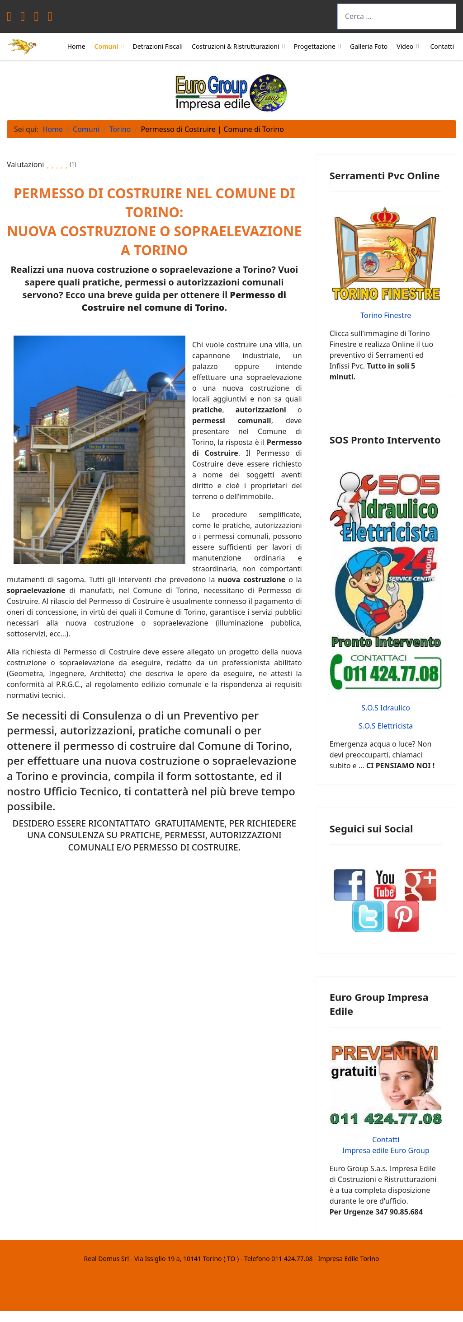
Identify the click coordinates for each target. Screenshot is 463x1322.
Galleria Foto (368, 46)
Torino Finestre (385, 315)
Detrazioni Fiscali (158, 46)
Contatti (442, 46)
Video (405, 46)
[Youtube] (36, 18)
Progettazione (314, 46)
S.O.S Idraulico (386, 708)
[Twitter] (22, 18)
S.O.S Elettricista (386, 726)
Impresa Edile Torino (348, 1258)
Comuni (106, 46)
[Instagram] (50, 18)
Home (76, 46)
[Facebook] (9, 18)
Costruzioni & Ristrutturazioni (235, 46)
